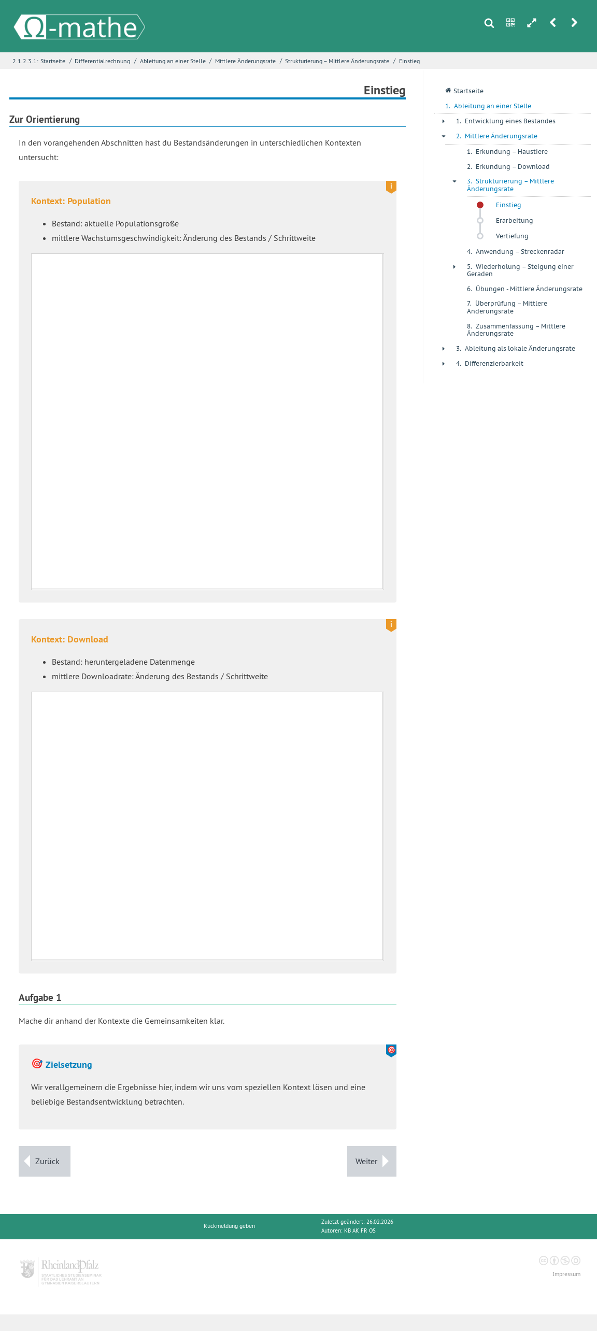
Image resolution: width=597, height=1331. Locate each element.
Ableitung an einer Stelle (173, 61)
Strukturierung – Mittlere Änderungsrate (337, 61)
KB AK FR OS (360, 1230)
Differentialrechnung (102, 61)
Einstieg (409, 61)
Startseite (52, 61)
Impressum (566, 1274)
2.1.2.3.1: (25, 61)
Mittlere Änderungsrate (245, 61)
